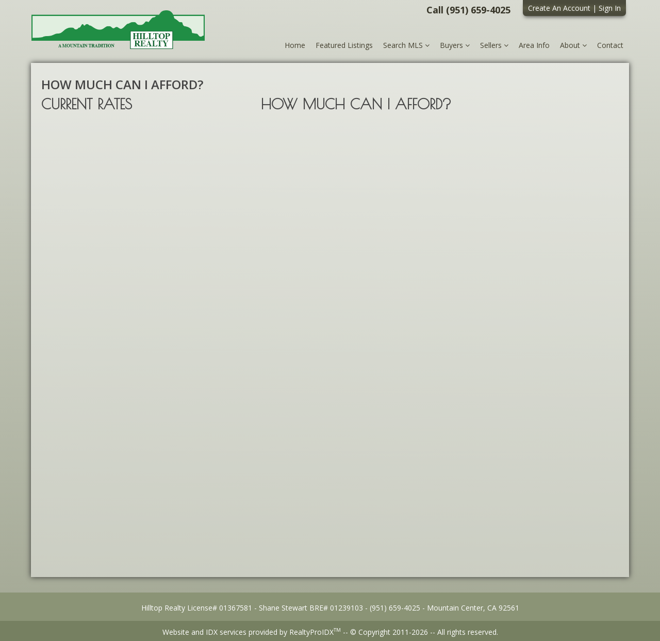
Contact (610, 45)
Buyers (455, 45)
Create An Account (559, 8)
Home (295, 45)
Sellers (494, 45)
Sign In (610, 8)
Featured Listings (344, 45)
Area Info (534, 45)
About (573, 45)
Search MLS (406, 45)
